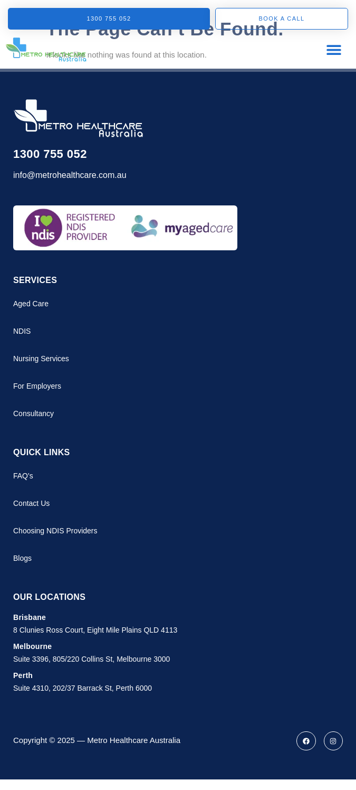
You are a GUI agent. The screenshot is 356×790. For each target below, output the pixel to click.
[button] (333, 49)
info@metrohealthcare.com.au (70, 175)
